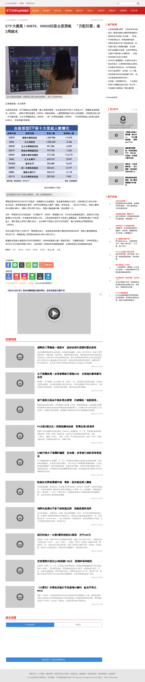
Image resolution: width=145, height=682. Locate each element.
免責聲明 (112, 674)
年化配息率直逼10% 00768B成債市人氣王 (125, 67)
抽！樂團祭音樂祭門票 (123, 239)
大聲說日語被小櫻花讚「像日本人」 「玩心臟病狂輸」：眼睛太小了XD (131, 137)
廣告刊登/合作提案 (62, 674)
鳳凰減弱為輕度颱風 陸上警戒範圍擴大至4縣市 (131, 181)
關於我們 (49, 674)
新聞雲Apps (30, 1)
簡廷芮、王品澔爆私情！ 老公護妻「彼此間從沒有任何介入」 (131, 168)
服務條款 (82, 674)
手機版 (21, 1)
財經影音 (101, 10)
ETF (14, 250)
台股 (58, 250)
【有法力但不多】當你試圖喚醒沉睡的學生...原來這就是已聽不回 (36, 290)
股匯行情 (79, 10)
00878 (20, 250)
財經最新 (46, 10)
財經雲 (17, 11)
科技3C (90, 10)
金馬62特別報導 (120, 201)
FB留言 (78, 625)
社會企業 (134, 10)
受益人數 (51, 250)
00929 (28, 250)
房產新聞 (123, 10)
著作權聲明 (102, 674)
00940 (35, 250)
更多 (134, 109)
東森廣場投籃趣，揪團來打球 (125, 214)
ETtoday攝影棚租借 (122, 293)
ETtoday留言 (30, 625)
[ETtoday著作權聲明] (43, 283)
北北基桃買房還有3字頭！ (118, 78)
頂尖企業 (57, 10)
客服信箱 (74, 674)
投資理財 (35, 10)
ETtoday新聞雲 (11, 1)
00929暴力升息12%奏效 (118, 57)
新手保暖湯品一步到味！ (123, 265)
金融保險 (68, 10)
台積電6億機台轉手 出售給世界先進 (123, 29)
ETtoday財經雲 (111, 97)
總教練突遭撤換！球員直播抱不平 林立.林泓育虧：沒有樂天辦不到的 (131, 153)
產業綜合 (112, 10)
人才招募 (41, 674)
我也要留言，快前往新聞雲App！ (54, 660)
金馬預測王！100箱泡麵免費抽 (125, 226)
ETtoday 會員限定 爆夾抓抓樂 (125, 252)
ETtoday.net (77, 677)
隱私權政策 (92, 674)
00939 (42, 250)
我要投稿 (32, 674)
